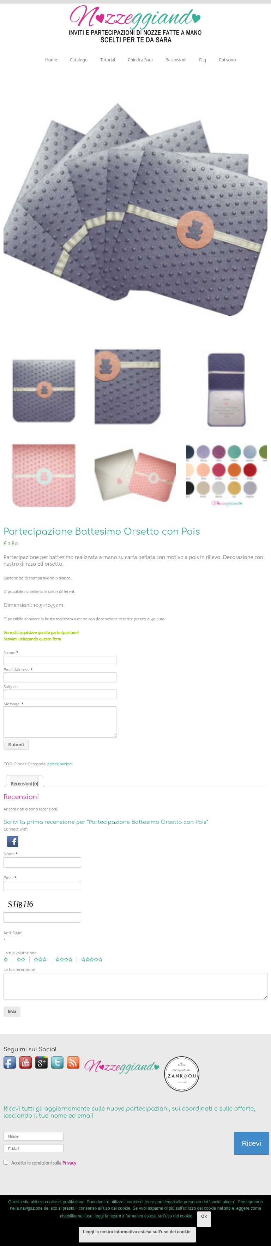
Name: (11, 652)
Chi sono (227, 59)
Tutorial (107, 59)
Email (10, 877)
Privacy (69, 1163)
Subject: (11, 686)
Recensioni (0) (24, 783)
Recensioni (175, 59)
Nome (11, 853)
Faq (202, 59)
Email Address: (18, 669)
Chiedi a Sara (140, 59)
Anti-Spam (13, 932)
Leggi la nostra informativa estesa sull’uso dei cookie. (137, 1231)
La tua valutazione (20, 952)
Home (51, 59)
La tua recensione (19, 969)
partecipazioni (60, 763)
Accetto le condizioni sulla (40, 1163)
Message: (13, 703)
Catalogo (79, 59)
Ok (204, 1216)
